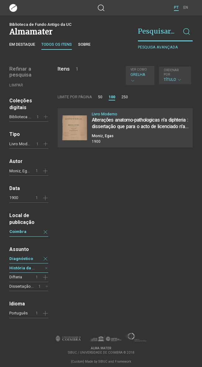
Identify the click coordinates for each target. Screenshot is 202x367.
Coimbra (17, 231)
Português (18, 313)
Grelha (139, 75)
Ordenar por (171, 72)
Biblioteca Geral (23, 116)
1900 (13, 197)
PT (176, 7)
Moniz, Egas (20, 171)
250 (124, 97)
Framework (123, 361)
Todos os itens (56, 44)
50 (100, 97)
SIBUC (102, 361)
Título (174, 75)
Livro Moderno (22, 144)
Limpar (16, 85)
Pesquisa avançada (158, 47)
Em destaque (22, 44)
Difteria (15, 277)
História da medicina (30, 268)
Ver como (138, 69)
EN (185, 7)
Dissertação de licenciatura (33, 286)
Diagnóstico (21, 258)
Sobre (84, 44)
